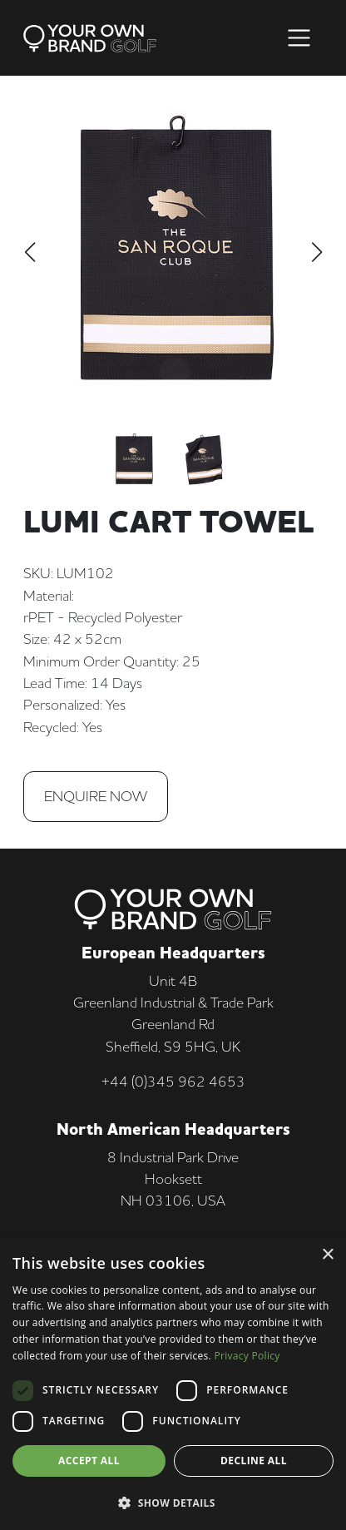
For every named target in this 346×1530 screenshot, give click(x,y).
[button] (173, 1502)
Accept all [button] (89, 1460)
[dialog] (173, 1383)
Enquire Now (95, 796)
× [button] (327, 1255)
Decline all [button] (253, 1460)
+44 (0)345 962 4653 (173, 1081)
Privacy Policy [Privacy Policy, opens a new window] (246, 1356)
